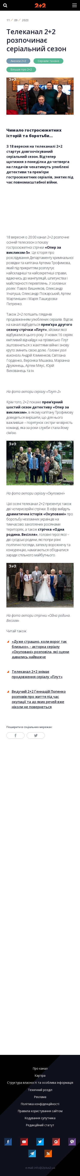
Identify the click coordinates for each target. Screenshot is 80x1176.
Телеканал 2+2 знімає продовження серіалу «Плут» (37, 674)
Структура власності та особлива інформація (40, 1083)
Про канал (40, 1068)
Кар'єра (40, 1076)
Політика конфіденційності (40, 1104)
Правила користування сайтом (40, 1111)
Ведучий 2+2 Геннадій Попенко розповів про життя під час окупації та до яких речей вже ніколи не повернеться (39, 699)
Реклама (40, 1097)
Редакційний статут (40, 1125)
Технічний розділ (40, 1090)
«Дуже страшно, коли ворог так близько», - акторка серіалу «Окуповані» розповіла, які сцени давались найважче (40, 649)
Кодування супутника (40, 1118)
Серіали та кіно (48, 61)
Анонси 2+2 (18, 61)
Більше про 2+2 (21, 69)
